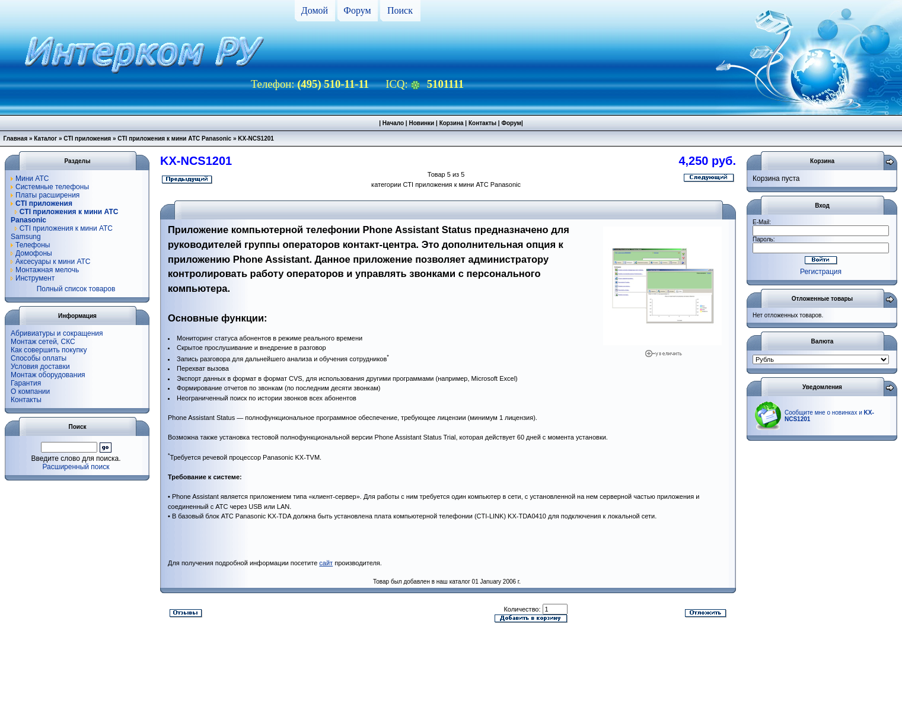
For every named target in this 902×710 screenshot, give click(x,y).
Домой (314, 10)
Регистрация (821, 272)
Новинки (421, 123)
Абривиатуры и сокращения (57, 333)
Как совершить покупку (49, 350)
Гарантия (26, 383)
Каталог (45, 138)
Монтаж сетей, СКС (43, 342)
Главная (16, 138)
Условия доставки (40, 366)
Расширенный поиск (76, 467)
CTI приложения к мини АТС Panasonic (174, 138)
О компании (30, 391)
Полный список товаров (76, 289)
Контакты (482, 123)
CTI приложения (87, 138)
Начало (393, 123)
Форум (357, 10)
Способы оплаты (38, 358)
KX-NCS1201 (256, 138)
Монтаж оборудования (48, 375)
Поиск (400, 10)
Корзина (451, 123)
